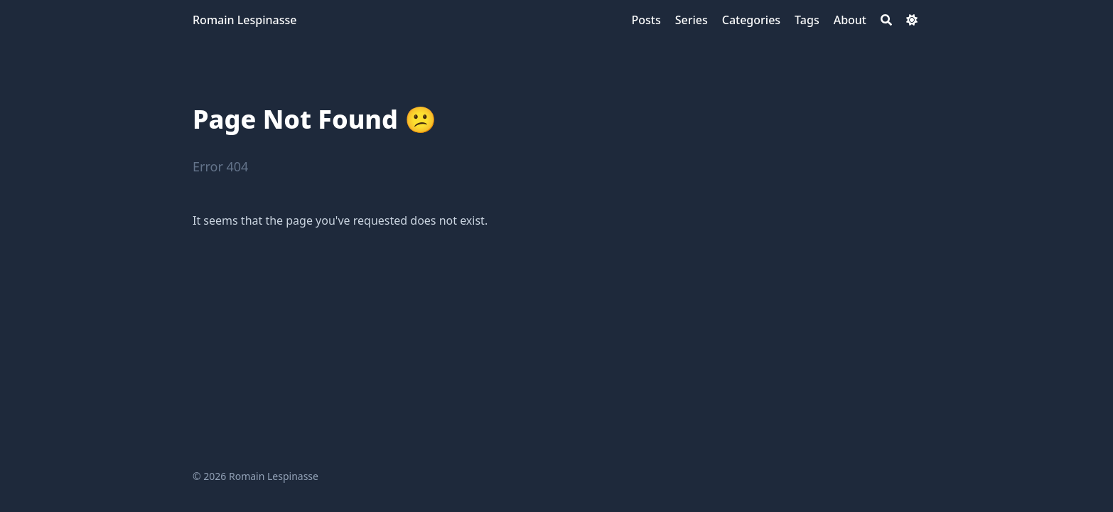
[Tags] (807, 19)
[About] (850, 19)
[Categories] (751, 19)
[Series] (691, 19)
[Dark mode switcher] (912, 20)
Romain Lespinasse (244, 20)
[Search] (886, 20)
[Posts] (645, 19)
